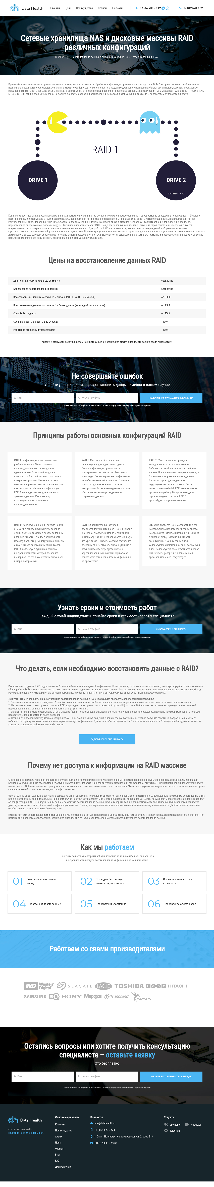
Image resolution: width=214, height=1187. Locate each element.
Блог (57, 1160)
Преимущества (80, 8)
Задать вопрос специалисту (107, 745)
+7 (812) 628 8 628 (104, 1135)
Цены (64, 8)
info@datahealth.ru (104, 1128)
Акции (58, 1142)
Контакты (113, 8)
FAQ (57, 1166)
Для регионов (63, 1172)
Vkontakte (175, 1130)
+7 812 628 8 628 (194, 8)
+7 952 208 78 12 (148, 8)
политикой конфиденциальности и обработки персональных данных (126, 406)
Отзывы (98, 8)
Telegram (175, 1136)
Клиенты (51, 8)
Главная (59, 57)
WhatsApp (196, 1130)
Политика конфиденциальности (26, 1138)
